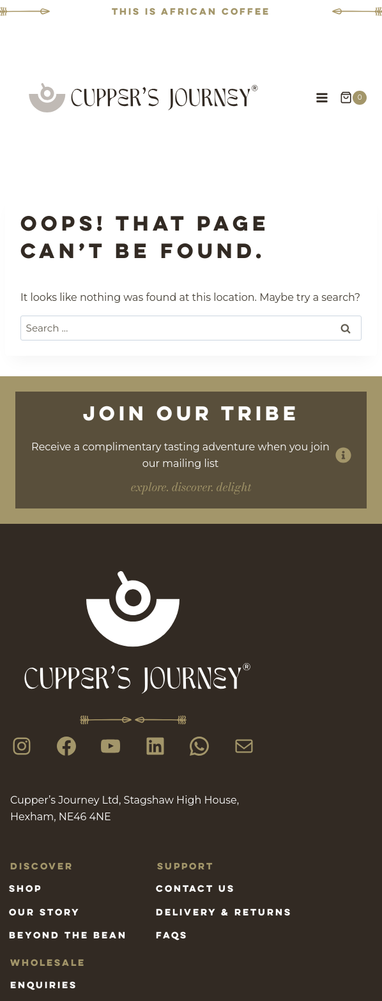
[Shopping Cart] (353, 98)
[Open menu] (321, 97)
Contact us (195, 888)
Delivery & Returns (224, 912)
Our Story (44, 912)
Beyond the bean (68, 935)
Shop (25, 888)
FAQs (172, 935)
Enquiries (43, 985)
